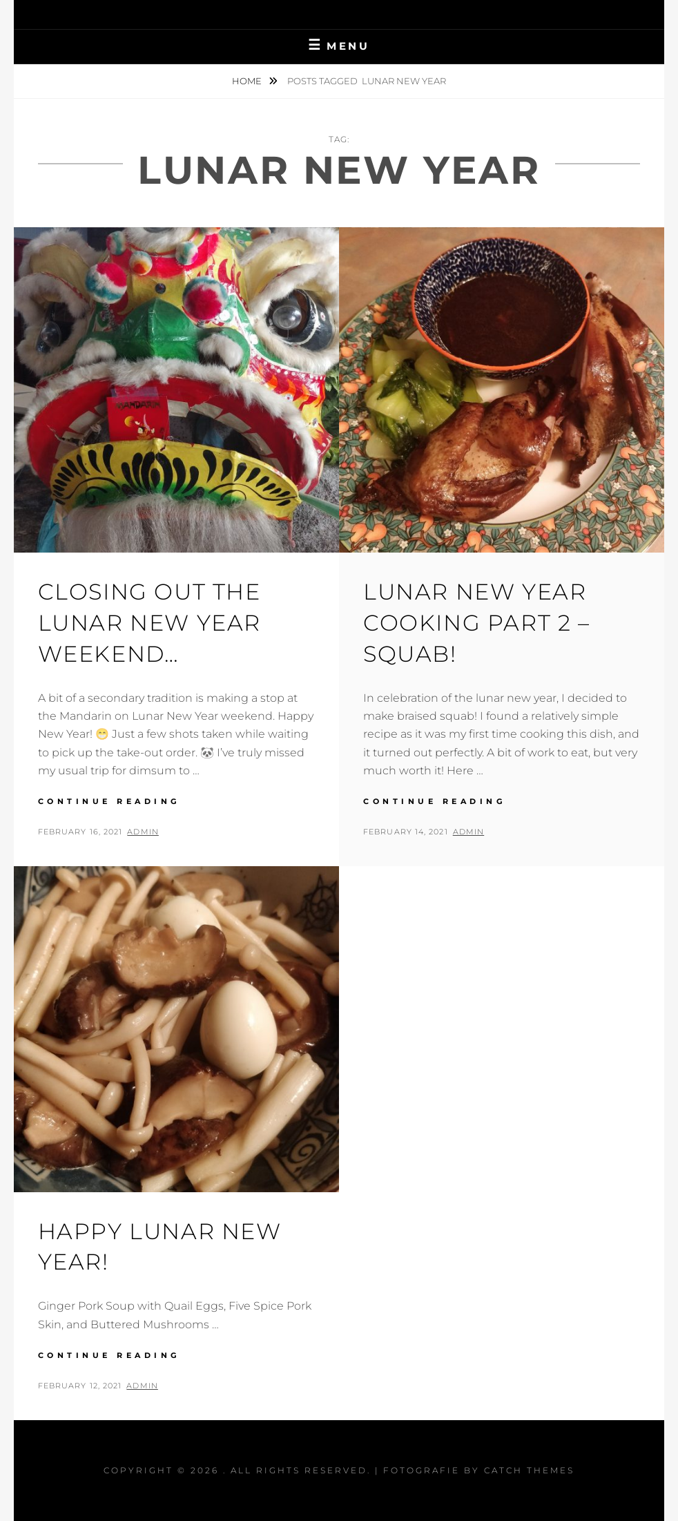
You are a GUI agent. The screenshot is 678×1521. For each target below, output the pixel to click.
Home (248, 80)
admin (143, 831)
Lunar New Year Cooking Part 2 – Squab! (476, 622)
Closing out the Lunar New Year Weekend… (149, 622)
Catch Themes (529, 1470)
